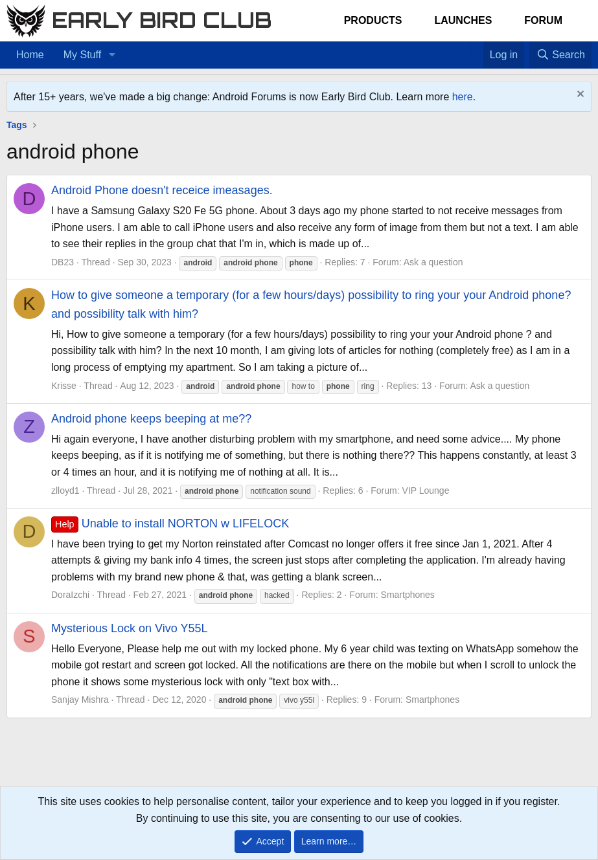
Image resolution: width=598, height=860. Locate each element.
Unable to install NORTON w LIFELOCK (170, 523)
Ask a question (433, 262)
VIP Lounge (426, 490)
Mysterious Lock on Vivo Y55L (129, 628)
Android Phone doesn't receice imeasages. (162, 190)
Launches (463, 20)
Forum (543, 20)
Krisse (63, 385)
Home (30, 54)
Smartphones (408, 595)
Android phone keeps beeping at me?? (151, 418)
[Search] (560, 55)
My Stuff (82, 54)
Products (373, 20)
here (462, 96)
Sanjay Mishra (80, 699)
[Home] (463, 46)
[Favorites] (476, 46)
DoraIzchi (70, 595)
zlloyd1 (65, 490)
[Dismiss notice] (578, 95)
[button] (111, 55)
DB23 (62, 262)
